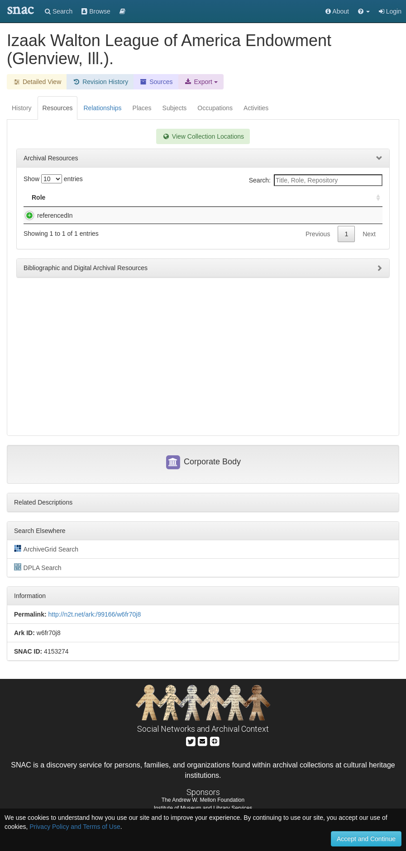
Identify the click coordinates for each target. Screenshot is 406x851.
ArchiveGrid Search (46, 549)
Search (58, 11)
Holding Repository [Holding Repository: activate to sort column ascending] (291, 197)
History (22, 108)
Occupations (215, 108)
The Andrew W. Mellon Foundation (203, 800)
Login (390, 11)
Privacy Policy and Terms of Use (74, 826)
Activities (256, 108)
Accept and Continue (366, 838)
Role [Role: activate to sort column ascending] (38, 197)
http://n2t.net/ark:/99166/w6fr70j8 (94, 614)
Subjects (174, 108)
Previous (318, 243)
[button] (363, 11)
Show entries (53, 178)
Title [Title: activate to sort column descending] (83, 197)
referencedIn (46, 215)
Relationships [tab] (102, 108)
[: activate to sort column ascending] (374, 197)
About (337, 11)
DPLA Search (38, 567)
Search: (315, 180)
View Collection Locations (203, 136)
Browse (95, 11)
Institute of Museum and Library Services (203, 808)
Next (369, 243)
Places (142, 108)
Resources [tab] (58, 108)
